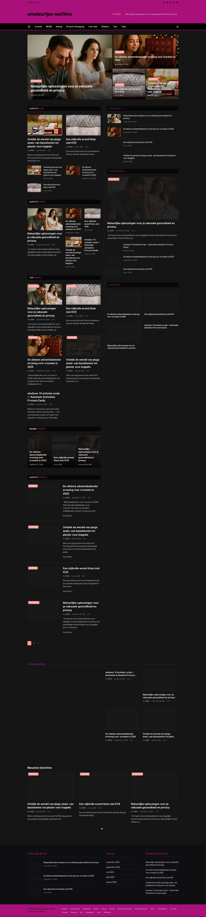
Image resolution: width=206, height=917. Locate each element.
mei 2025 (110, 872)
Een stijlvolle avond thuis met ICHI (127, 90)
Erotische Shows (141, 909)
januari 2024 (111, 882)
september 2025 (113, 867)
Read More (67, 516)
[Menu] (29, 27)
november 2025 (112, 862)
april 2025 (110, 877)
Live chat (92, 26)
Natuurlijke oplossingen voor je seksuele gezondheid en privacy (151, 14)
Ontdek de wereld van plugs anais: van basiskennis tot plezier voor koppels (160, 87)
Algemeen (119, 52)
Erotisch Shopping (75, 26)
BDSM (49, 26)
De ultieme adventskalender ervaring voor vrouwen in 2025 (145, 58)
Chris (31, 150)
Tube (123, 26)
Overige (65, 913)
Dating (59, 26)
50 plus (64, 909)
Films (152, 909)
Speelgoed (153, 79)
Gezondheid (36, 81)
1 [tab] (102, 829)
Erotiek (38, 26)
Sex (115, 26)
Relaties (105, 26)
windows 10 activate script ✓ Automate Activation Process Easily (92, 245)
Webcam (107, 913)
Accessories (75, 909)
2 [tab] (104, 829)
